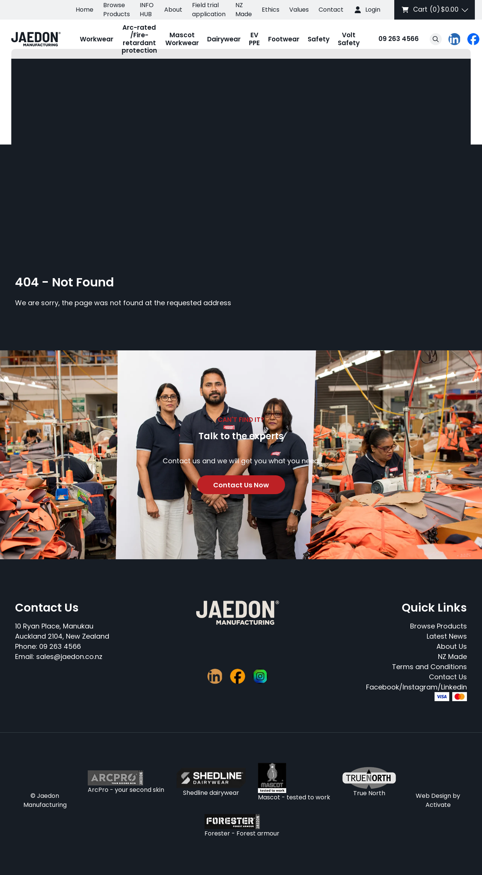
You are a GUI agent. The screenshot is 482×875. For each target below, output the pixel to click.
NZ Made (243, 9)
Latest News (447, 636)
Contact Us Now (241, 485)
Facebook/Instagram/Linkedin (416, 687)
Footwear (283, 39)
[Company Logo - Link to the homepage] (36, 39)
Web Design (433, 795)
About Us (451, 646)
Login (372, 9)
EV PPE (254, 38)
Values (299, 9)
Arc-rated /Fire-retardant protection (139, 39)
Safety (318, 39)
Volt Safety (349, 38)
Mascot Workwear (182, 38)
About (173, 9)
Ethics (270, 9)
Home (84, 9)
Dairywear (224, 39)
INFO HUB (147, 9)
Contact (331, 9)
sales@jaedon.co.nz (69, 656)
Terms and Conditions (429, 666)
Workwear (96, 39)
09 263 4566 (391, 39)
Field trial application (209, 9)
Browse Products (116, 9)
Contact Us (448, 677)
